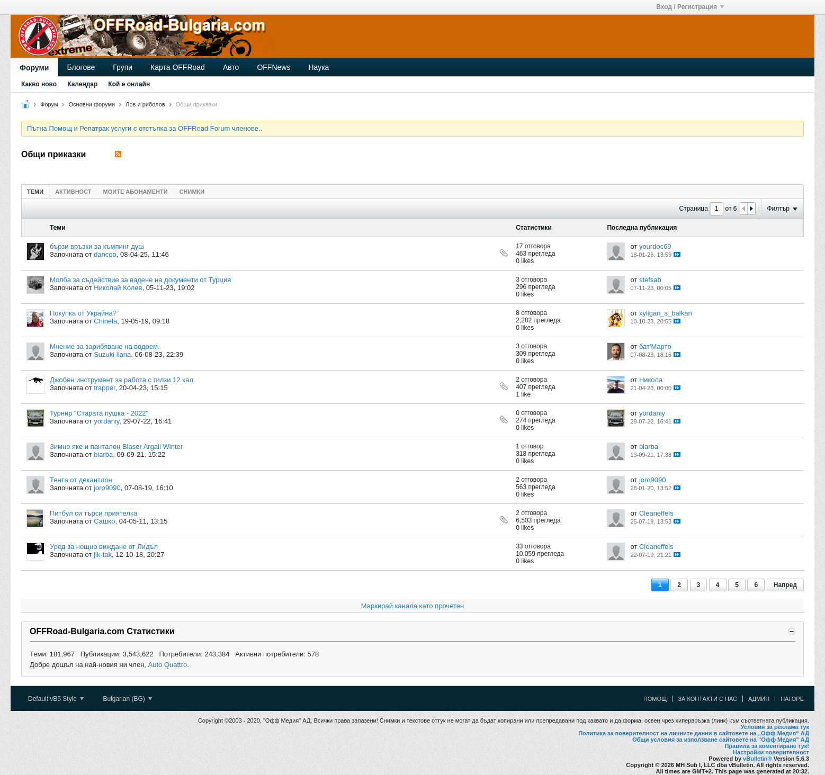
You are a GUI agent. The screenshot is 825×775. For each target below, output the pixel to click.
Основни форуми (92, 104)
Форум (49, 104)
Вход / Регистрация (690, 7)
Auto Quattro (167, 665)
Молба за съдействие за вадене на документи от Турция (140, 280)
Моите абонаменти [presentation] (135, 191)
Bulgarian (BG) (127, 698)
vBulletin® (757, 758)
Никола (650, 380)
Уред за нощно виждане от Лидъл (104, 547)
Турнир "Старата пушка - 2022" (99, 413)
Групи (122, 67)
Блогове (81, 67)
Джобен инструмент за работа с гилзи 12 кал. (122, 380)
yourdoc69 (655, 246)
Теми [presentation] (35, 191)
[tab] (35, 191)
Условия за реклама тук (775, 727)
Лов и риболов (145, 104)
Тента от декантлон (81, 480)
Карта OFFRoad (177, 67)
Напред (785, 585)
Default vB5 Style (56, 698)
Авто (231, 67)
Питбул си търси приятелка (93, 513)
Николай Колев (118, 288)
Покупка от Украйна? (83, 313)
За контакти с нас (707, 699)
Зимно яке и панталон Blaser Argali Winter (116, 446)
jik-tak (103, 554)
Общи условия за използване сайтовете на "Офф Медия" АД (720, 739)
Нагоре (792, 699)
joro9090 (107, 488)
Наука (318, 67)
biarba (103, 454)
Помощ (655, 699)
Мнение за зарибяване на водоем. (105, 346)
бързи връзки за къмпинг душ (97, 246)
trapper (104, 388)
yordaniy (106, 421)
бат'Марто (655, 346)
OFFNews (273, 67)
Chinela (105, 321)
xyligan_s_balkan (665, 313)
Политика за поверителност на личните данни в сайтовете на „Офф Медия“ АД (693, 733)
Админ (758, 699)
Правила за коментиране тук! (766, 746)
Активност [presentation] (73, 191)
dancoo (105, 254)
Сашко (104, 521)
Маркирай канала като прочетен (412, 606)
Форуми (34, 68)
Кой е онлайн (129, 84)
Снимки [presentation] (192, 191)
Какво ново (39, 84)
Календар (82, 84)
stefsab (650, 280)
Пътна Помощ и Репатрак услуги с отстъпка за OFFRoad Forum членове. (144, 128)
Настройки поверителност (771, 752)
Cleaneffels (656, 513)
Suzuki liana (112, 354)
